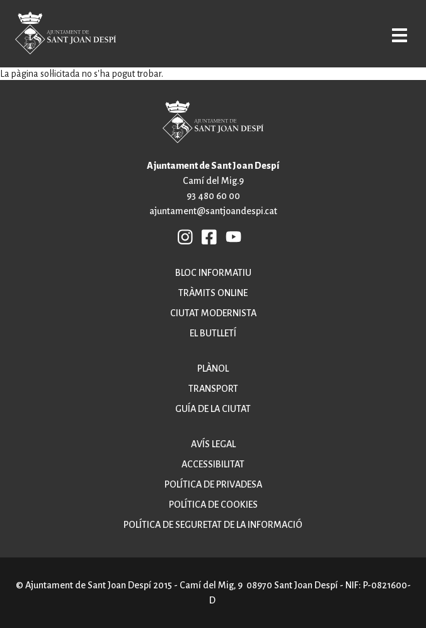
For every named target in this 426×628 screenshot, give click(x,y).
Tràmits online (213, 293)
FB (209, 236)
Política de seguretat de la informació (213, 525)
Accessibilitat (213, 464)
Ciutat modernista (213, 313)
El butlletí (213, 333)
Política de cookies (213, 505)
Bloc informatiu (213, 273)
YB (233, 236)
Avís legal (213, 444)
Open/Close (399, 35)
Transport (213, 389)
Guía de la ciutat (213, 409)
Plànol (213, 368)
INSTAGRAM (185, 236)
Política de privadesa (213, 484)
